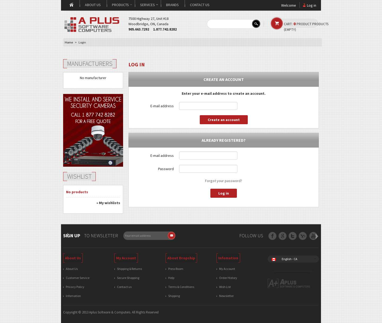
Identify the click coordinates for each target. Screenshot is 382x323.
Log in (311, 5)
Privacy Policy (75, 287)
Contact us (200, 4)
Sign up (71, 235)
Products (122, 4)
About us (93, 4)
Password (166, 168)
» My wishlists (108, 202)
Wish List (225, 287)
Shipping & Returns (129, 269)
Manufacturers (89, 63)
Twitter (283, 236)
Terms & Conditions (181, 287)
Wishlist (79, 176)
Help (171, 278)
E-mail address (162, 106)
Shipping (174, 296)
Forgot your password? (223, 180)
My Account (227, 269)
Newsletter (226, 296)
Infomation (73, 296)
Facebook (272, 236)
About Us (72, 269)
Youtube (313, 236)
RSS (303, 236)
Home (71, 5)
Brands (172, 4)
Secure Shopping (128, 278)
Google (293, 236)
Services (149, 4)
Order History (228, 278)
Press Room (175, 269)
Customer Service (77, 278)
